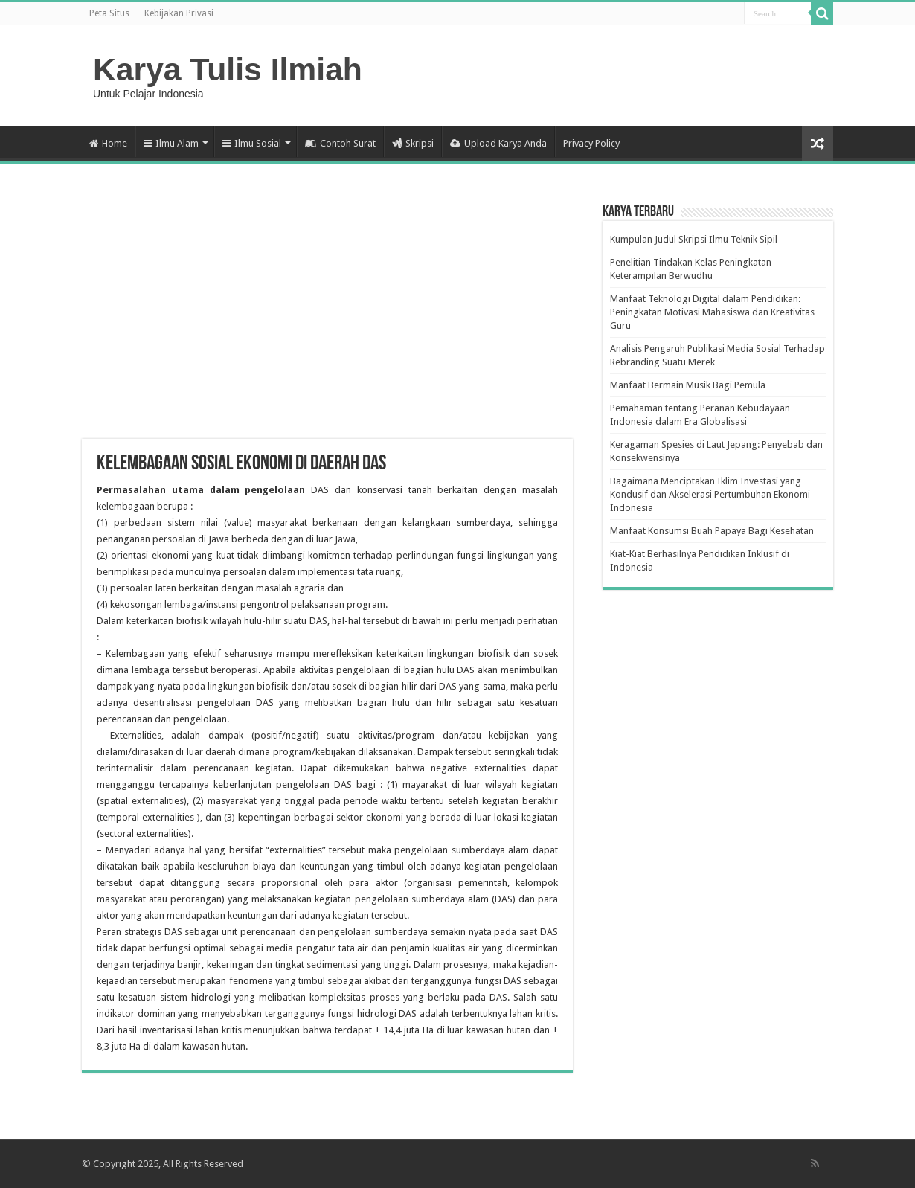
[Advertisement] (327, 320)
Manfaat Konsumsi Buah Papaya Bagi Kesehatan (712, 530)
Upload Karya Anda (498, 143)
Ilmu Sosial (251, 143)
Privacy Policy (591, 143)
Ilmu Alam (171, 143)
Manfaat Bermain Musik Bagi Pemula (687, 385)
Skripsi (413, 143)
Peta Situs (109, 13)
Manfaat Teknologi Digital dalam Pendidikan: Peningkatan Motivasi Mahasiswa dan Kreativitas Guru (712, 312)
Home (108, 143)
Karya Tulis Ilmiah (227, 69)
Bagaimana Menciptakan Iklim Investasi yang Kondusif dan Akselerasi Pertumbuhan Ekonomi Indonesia (710, 494)
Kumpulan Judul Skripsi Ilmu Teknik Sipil (693, 239)
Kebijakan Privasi (179, 13)
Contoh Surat (340, 143)
